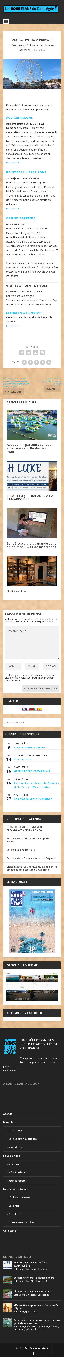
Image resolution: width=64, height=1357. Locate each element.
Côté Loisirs (17, 45)
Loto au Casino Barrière (21, 849)
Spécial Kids (15, 1147)
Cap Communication (36, 1348)
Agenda (7, 1114)
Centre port (23, 312)
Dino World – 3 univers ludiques (32, 1291)
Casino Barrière (20, 218)
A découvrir (15, 1164)
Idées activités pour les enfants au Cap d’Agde (36, 1307)
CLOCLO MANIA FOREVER (29, 747)
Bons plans (9, 1122)
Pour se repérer (17, 1180)
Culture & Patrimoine (21, 1222)
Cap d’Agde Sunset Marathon (33, 799)
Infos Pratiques (17, 1172)
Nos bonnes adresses (15, 1189)
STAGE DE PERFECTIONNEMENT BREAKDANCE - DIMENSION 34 (25, 828)
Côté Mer (13, 1205)
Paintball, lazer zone (26, 172)
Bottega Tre (16, 591)
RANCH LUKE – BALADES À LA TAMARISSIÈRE (30, 497)
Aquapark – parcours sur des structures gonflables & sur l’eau (29, 448)
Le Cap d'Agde (11, 1155)
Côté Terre (32, 45)
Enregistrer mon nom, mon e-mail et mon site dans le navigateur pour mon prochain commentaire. (31, 677)
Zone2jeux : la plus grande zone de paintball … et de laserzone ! (32, 545)
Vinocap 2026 (22, 759)
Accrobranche (19, 118)
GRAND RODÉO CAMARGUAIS (32, 771)
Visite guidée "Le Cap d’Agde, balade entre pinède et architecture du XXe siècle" (32, 868)
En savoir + (12, 162)
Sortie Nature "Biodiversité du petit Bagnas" (28, 840)
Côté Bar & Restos (19, 1197)
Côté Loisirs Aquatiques (22, 1138)
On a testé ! (10, 1230)
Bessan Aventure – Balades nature (33, 1277)
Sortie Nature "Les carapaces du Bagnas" (31, 858)
